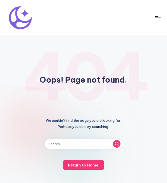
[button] (117, 144)
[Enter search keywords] (83, 144)
